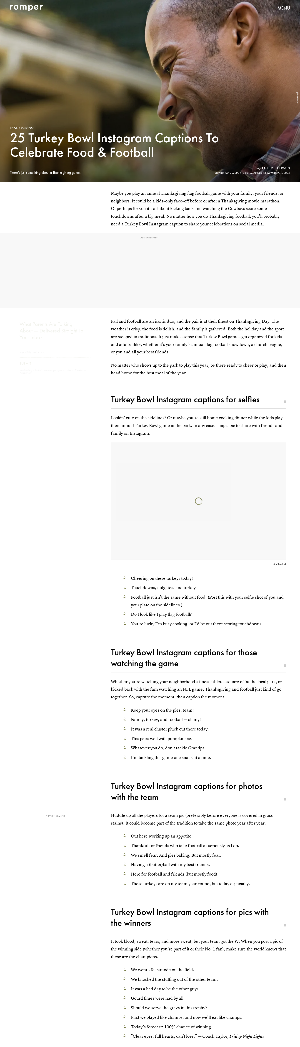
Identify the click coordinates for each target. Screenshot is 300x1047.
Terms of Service (75, 374)
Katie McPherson (275, 168)
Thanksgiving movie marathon (250, 201)
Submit (25, 368)
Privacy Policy (26, 376)
